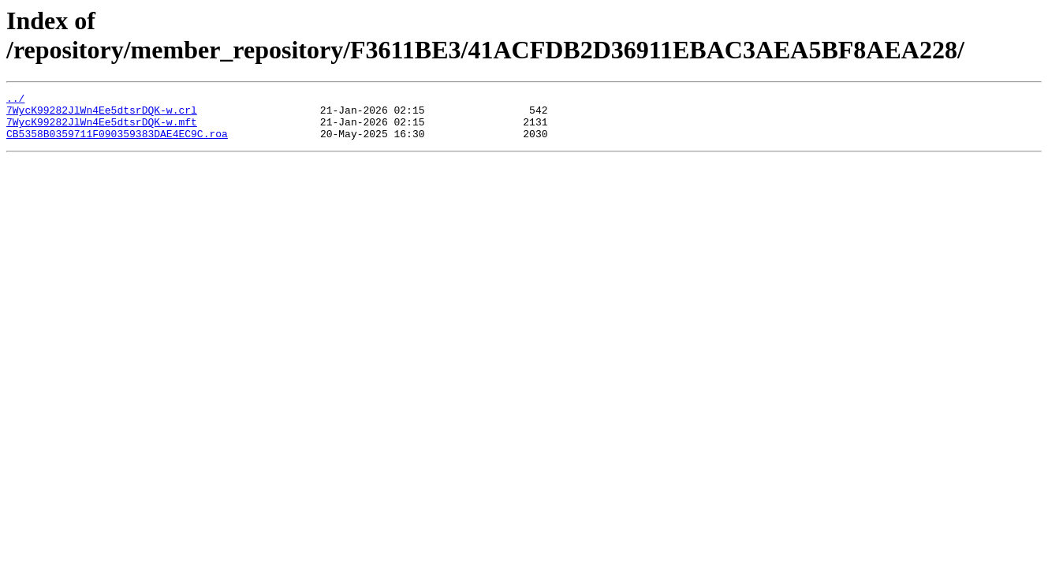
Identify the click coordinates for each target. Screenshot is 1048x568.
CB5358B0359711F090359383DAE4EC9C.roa (117, 143)
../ (15, 100)
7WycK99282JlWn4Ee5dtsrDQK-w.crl (101, 114)
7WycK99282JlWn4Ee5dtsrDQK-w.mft (101, 128)
